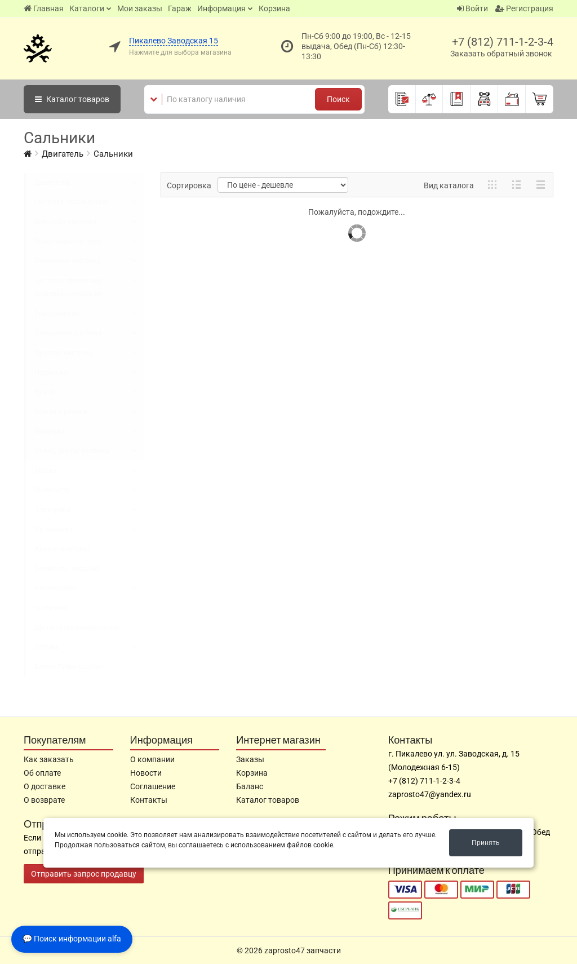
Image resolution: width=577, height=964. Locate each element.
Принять (486, 843)
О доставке (44, 786)
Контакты (148, 799)
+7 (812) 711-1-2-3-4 (502, 41)
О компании (152, 759)
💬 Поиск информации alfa (72, 938)
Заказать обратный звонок (501, 53)
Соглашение (152, 786)
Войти (472, 8)
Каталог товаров (267, 799)
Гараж (180, 8)
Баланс (249, 786)
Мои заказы (139, 8)
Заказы (250, 759)
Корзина (274, 8)
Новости (146, 772)
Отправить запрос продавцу (83, 873)
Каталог (72, 99)
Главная (44, 8)
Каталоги (86, 8)
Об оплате (42, 772)
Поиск (338, 99)
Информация (221, 8)
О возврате (44, 799)
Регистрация (524, 8)
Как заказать (49, 759)
